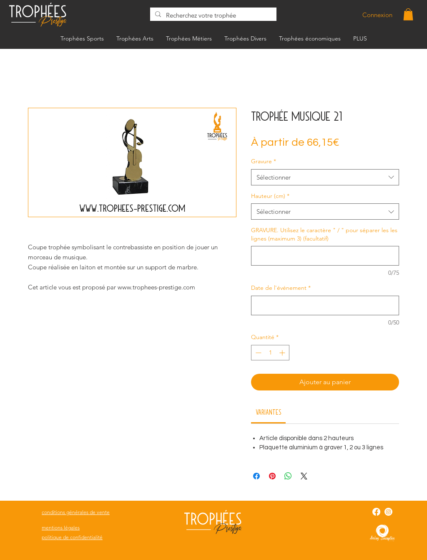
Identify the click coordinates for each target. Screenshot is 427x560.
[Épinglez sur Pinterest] (272, 476)
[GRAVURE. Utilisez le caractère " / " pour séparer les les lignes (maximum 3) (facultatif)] (325, 256)
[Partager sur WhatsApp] (288, 476)
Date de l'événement (281, 287)
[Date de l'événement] (325, 305)
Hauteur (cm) (270, 196)
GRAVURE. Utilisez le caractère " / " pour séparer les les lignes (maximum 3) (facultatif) (324, 234)
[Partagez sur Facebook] (256, 476)
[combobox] (325, 177)
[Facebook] (376, 512)
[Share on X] (304, 476)
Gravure (263, 161)
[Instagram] (388, 512)
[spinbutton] (270, 352)
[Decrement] (257, 352)
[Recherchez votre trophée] (212, 15)
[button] (408, 14)
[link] (268, 412)
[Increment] (283, 352)
